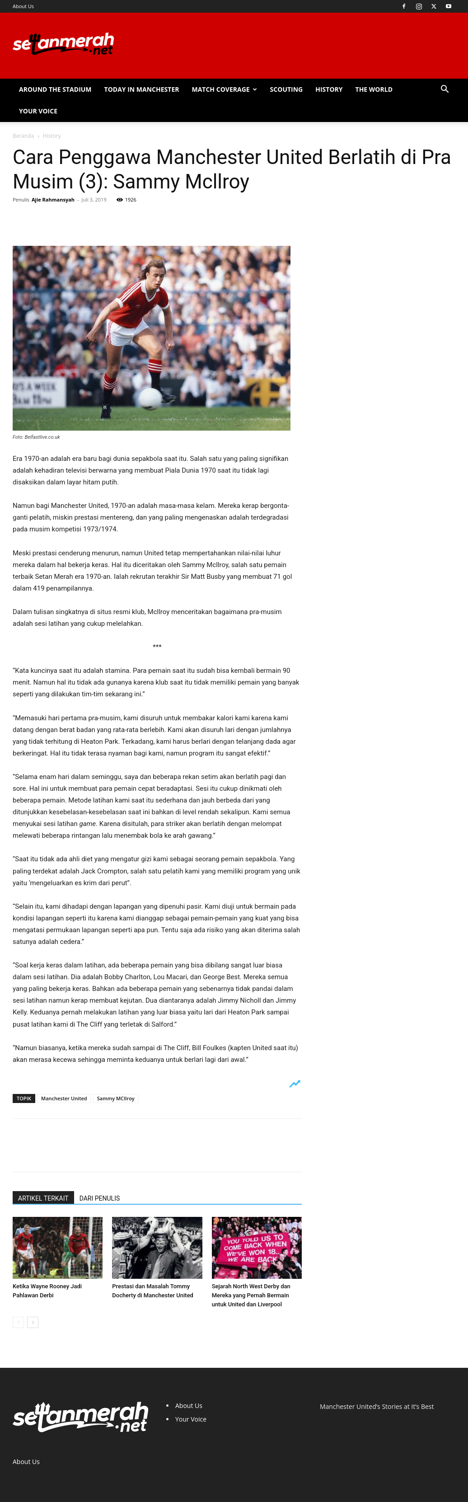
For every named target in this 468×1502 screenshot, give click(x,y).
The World (374, 89)
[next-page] (32, 1322)
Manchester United (64, 1098)
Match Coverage (224, 89)
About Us (23, 6)
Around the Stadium (55, 89)
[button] (444, 90)
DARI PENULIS (100, 1198)
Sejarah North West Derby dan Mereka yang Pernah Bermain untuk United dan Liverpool (251, 1295)
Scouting (286, 89)
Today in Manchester (141, 89)
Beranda (23, 136)
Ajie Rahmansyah (53, 199)
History (328, 89)
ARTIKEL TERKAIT (43, 1198)
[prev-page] (18, 1322)
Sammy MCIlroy (116, 1098)
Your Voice (38, 111)
